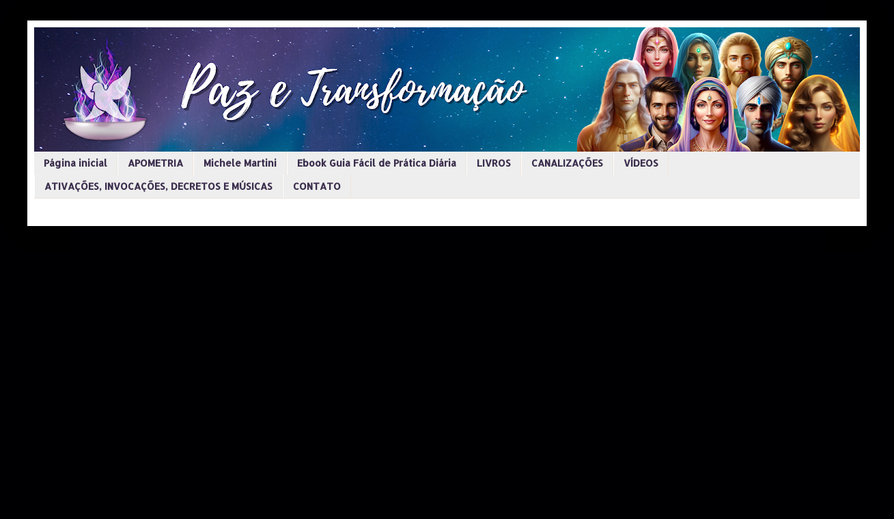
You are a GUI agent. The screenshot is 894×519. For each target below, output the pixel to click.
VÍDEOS (641, 163)
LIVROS (494, 163)
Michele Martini (240, 163)
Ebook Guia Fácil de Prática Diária (376, 163)
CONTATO (317, 186)
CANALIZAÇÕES (567, 163)
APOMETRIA (155, 163)
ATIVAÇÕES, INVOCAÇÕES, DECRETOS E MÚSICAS (158, 186)
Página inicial (75, 163)
